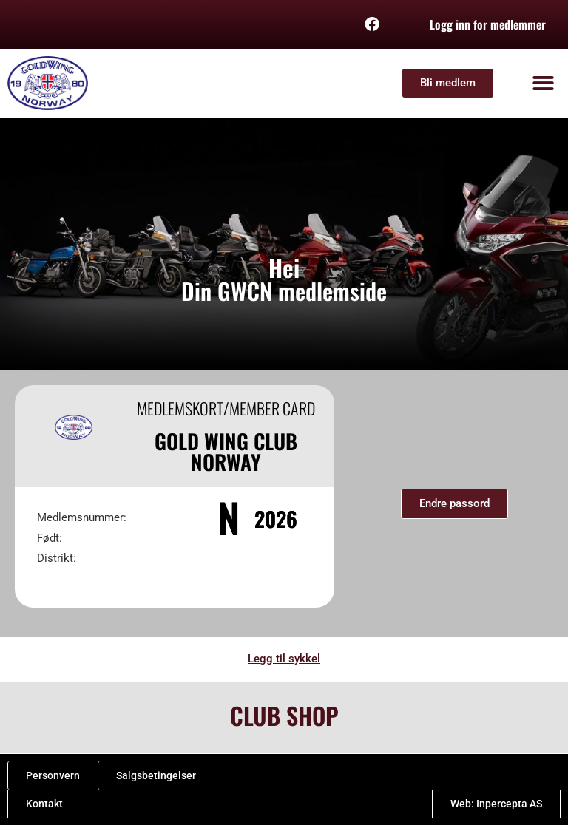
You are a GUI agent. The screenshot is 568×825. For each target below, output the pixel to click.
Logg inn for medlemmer (488, 24)
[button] (544, 83)
